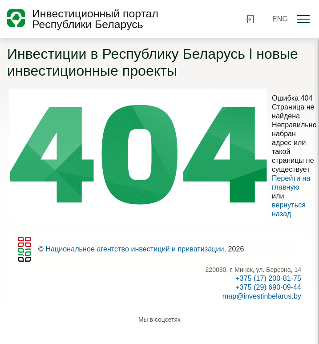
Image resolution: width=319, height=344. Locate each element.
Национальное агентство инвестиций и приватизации (134, 249)
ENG (280, 19)
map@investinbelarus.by (261, 296)
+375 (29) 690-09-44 (268, 287)
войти (250, 19)
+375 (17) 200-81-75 (268, 278)
